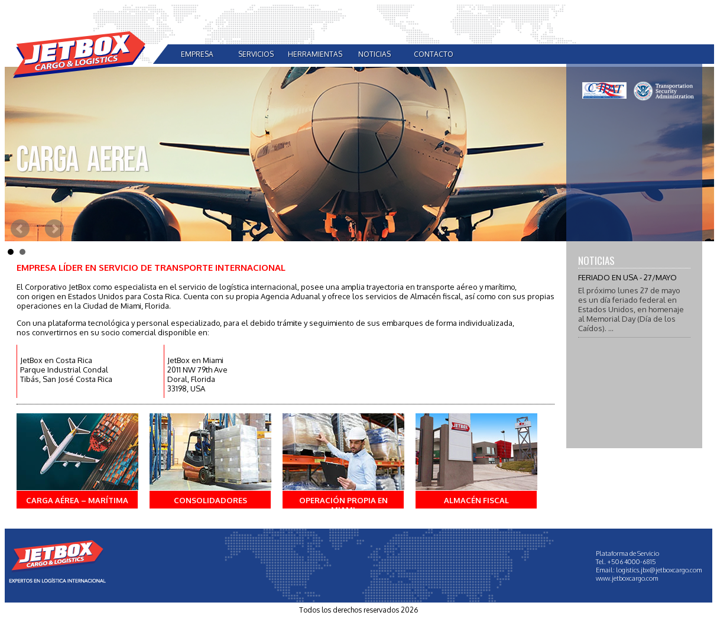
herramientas (315, 54)
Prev (20, 228)
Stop (708, 249)
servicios (256, 54)
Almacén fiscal (476, 500)
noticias (374, 54)
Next (54, 228)
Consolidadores (210, 500)
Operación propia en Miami (343, 505)
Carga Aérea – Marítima (77, 500)
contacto (433, 54)
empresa (197, 54)
